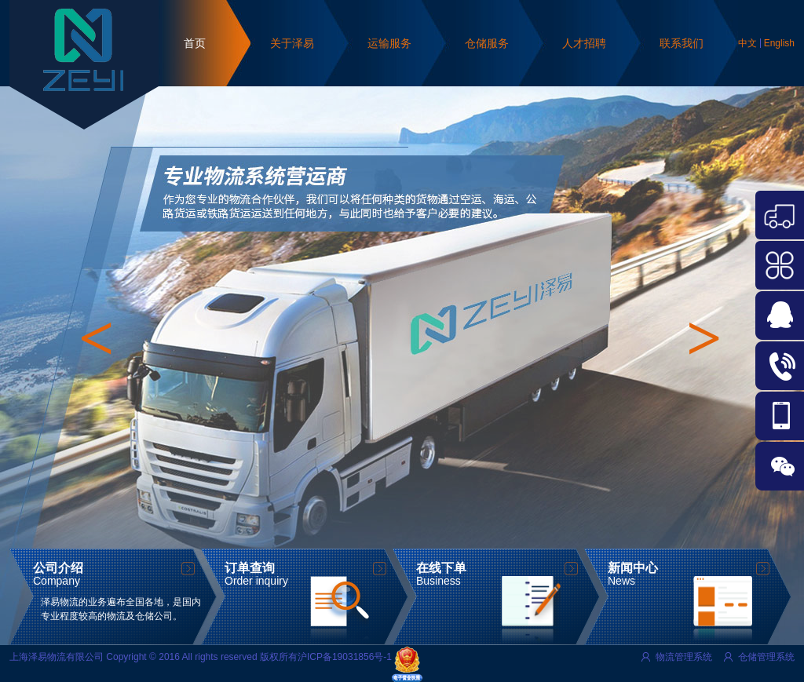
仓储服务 (487, 43)
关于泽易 (292, 43)
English (779, 43)
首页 (195, 43)
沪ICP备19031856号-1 (345, 656)
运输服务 (389, 43)
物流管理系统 (684, 656)
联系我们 (682, 43)
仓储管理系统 (766, 656)
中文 (747, 43)
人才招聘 (584, 43)
